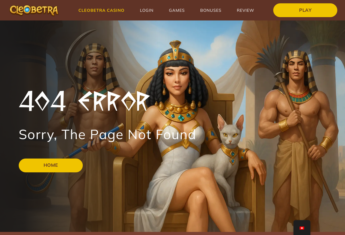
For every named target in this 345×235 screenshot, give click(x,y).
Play (305, 10)
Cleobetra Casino (101, 10)
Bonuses (210, 10)
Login (147, 10)
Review (245, 10)
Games (177, 10)
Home (51, 165)
